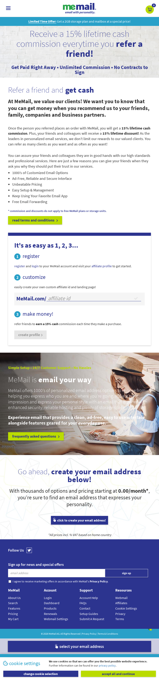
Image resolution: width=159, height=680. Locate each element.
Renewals (50, 614)
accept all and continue (118, 674)
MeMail (52, 633)
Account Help (89, 598)
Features (14, 608)
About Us (14, 598)
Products (50, 608)
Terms (119, 619)
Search (13, 603)
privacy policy (107, 665)
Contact (85, 608)
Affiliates (121, 603)
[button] (150, 9)
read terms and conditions (35, 220)
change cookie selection (41, 674)
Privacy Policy (89, 633)
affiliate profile (102, 266)
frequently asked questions (36, 436)
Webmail (121, 598)
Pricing (13, 614)
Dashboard (51, 603)
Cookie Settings (126, 608)
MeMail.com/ (31, 298)
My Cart (13, 619)
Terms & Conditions (108, 633)
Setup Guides (89, 614)
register (19, 266)
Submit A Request (92, 619)
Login (48, 598)
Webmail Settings (56, 619)
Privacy (120, 614)
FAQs (83, 603)
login (35, 266)
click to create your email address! (79, 520)
